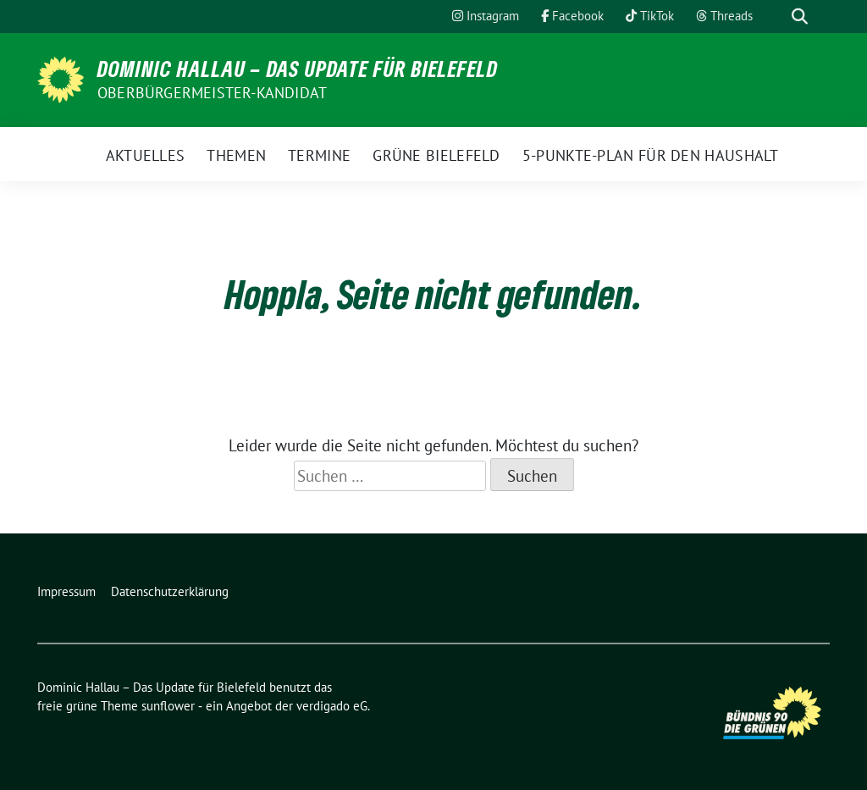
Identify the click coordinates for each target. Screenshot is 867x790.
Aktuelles (145, 155)
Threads (724, 16)
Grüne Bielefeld (436, 155)
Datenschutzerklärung (170, 591)
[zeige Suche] (799, 16)
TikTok (650, 16)
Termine (319, 155)
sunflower (168, 706)
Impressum (66, 591)
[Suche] (775, 16)
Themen (236, 155)
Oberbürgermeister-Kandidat (212, 92)
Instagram (485, 16)
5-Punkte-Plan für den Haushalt (650, 155)
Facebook (572, 16)
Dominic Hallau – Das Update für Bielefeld (297, 68)
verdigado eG (331, 706)
